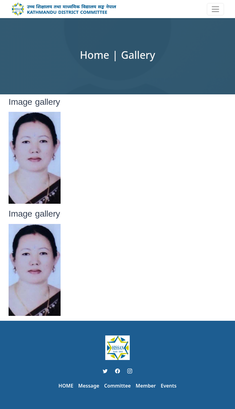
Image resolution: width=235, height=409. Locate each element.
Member (146, 385)
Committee (117, 385)
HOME (65, 385)
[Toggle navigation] (215, 9)
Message (88, 385)
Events (169, 385)
